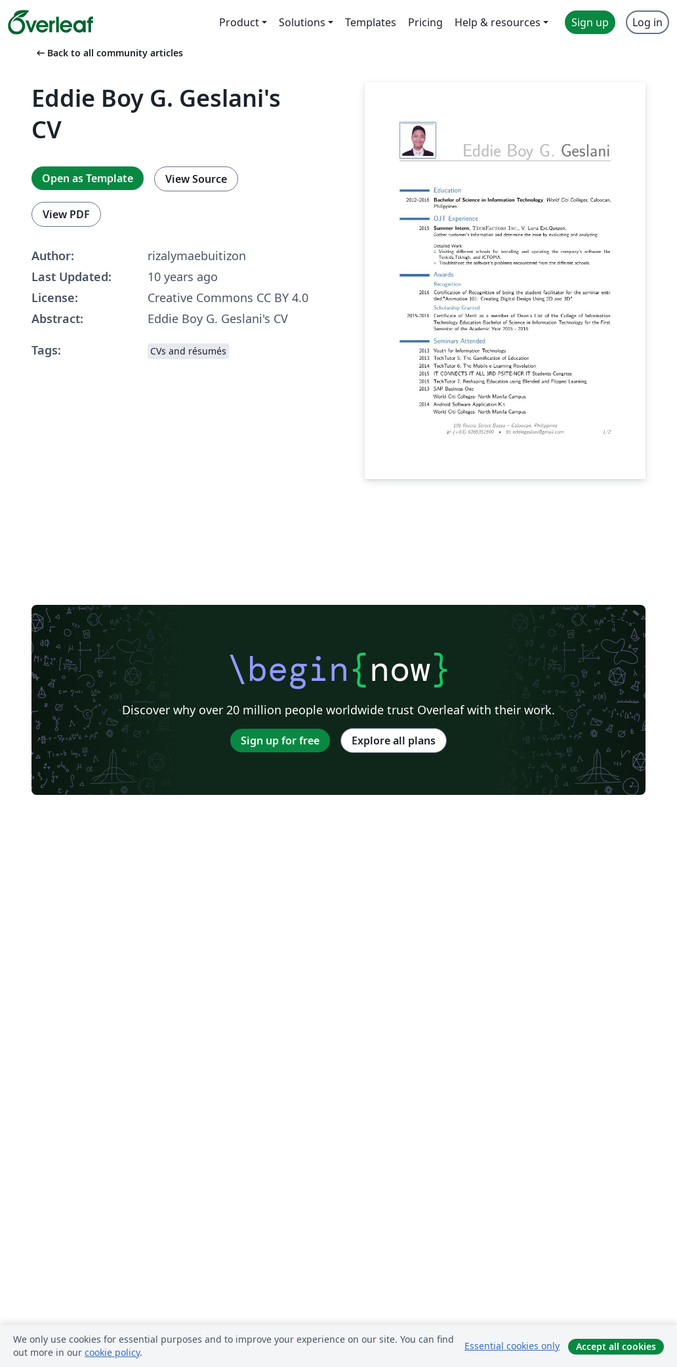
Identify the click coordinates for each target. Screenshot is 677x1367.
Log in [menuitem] (647, 22)
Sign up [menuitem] (590, 22)
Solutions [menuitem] (302, 22)
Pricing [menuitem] (425, 22)
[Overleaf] (50, 22)
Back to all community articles (108, 53)
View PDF (66, 214)
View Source (196, 179)
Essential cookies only (512, 1345)
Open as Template (87, 178)
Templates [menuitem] (370, 22)
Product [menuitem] (239, 22)
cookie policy (112, 1352)
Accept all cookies (616, 1346)
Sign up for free (280, 740)
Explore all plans (394, 740)
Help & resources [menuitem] (498, 22)
